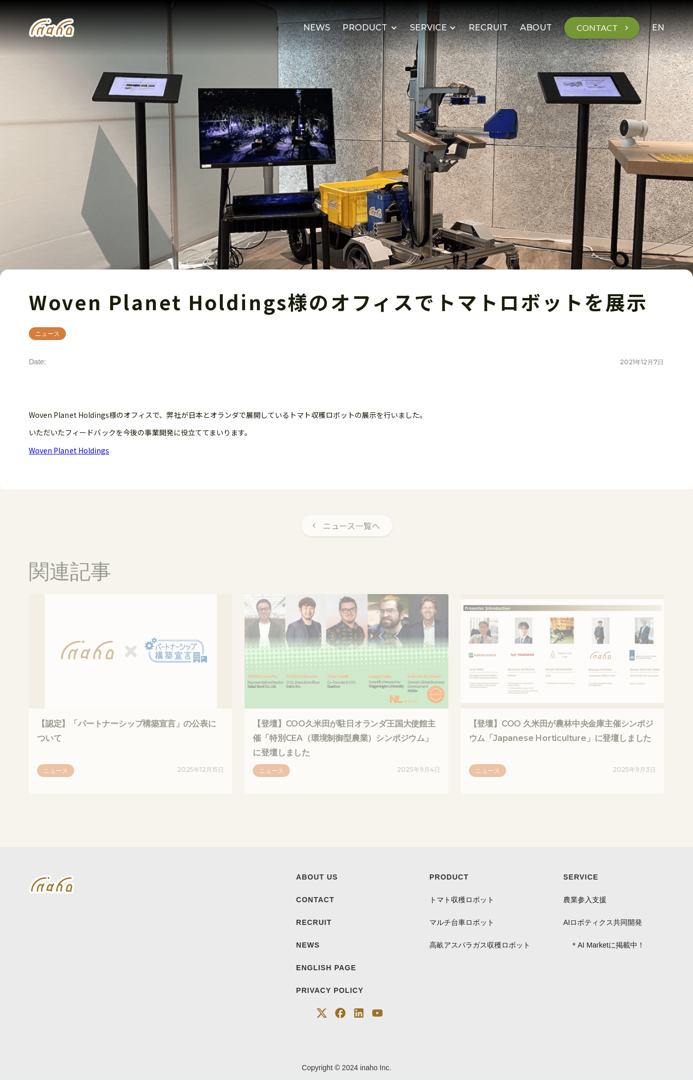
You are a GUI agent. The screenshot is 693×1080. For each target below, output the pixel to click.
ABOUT (536, 27)
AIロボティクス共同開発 (602, 922)
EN (658, 27)
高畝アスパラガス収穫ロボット (479, 945)
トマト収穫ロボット (461, 900)
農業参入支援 (585, 900)
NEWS (316, 27)
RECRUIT (488, 27)
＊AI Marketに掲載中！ (604, 945)
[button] (369, 27)
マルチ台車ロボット (461, 922)
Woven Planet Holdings (69, 450)
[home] (52, 28)
